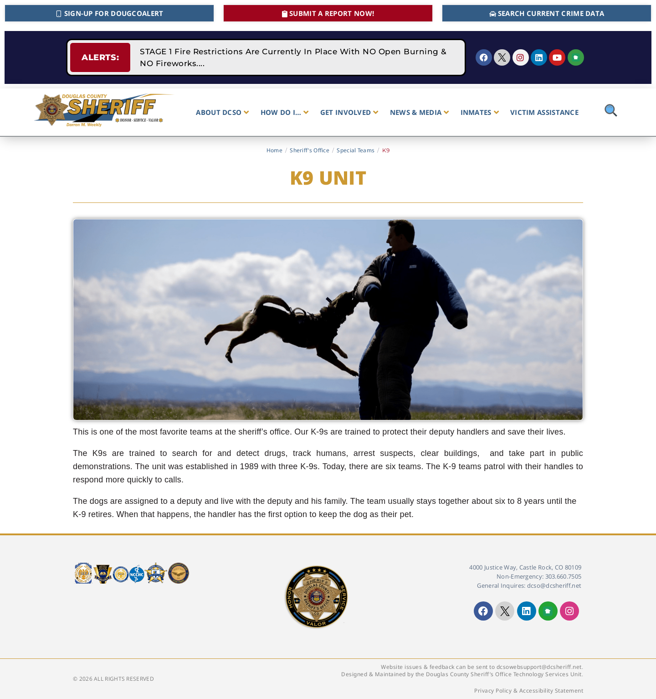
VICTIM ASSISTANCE (544, 112)
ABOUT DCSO (222, 112)
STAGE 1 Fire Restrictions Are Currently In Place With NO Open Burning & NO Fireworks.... (293, 57)
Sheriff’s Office (309, 150)
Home (274, 150)
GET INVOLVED (349, 112)
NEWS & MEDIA (419, 112)
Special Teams (355, 150)
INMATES (480, 112)
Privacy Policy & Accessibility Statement (528, 690)
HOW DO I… (285, 112)
